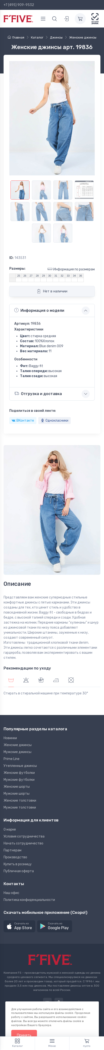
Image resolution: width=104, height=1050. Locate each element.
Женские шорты (17, 787)
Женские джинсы (18, 745)
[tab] (26, 681)
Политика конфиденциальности (29, 900)
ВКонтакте (23, 421)
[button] (19, 926)
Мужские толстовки (20, 807)
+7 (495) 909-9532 (19, 5)
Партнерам (12, 850)
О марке (10, 829)
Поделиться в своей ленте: (32, 411)
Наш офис (11, 893)
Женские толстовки (20, 801)
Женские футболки (19, 773)
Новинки (10, 738)
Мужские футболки (19, 780)
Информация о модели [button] (39, 310)
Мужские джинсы (17, 752)
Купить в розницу (18, 864)
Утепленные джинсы (20, 766)
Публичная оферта (19, 871)
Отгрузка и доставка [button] (38, 393)
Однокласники (54, 421)
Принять (24, 1035)
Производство (15, 857)
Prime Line (12, 759)
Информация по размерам (71, 269)
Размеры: (17, 269)
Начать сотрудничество (23, 843)
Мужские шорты (17, 794)
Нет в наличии (52, 291)
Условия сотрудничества (24, 836)
